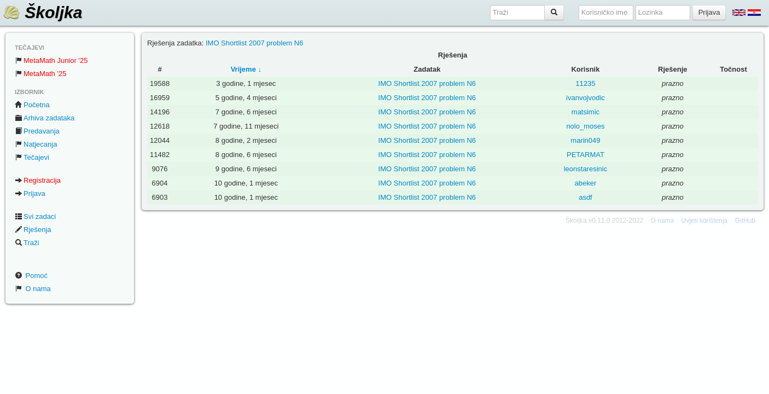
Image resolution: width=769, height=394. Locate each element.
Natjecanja (36, 144)
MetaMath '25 (40, 73)
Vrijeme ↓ (246, 69)
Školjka (42, 12)
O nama (33, 289)
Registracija (38, 180)
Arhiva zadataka (44, 118)
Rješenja (33, 229)
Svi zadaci (35, 216)
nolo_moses (585, 126)
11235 (585, 83)
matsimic (585, 112)
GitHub (745, 220)
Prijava (30, 193)
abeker (586, 183)
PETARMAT (585, 154)
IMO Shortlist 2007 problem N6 (254, 43)
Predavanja (37, 131)
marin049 (585, 140)
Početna (32, 105)
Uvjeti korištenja (704, 220)
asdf (585, 197)
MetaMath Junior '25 (51, 60)
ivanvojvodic (585, 98)
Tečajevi (32, 157)
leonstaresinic (586, 169)
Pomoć (31, 275)
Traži (27, 243)
